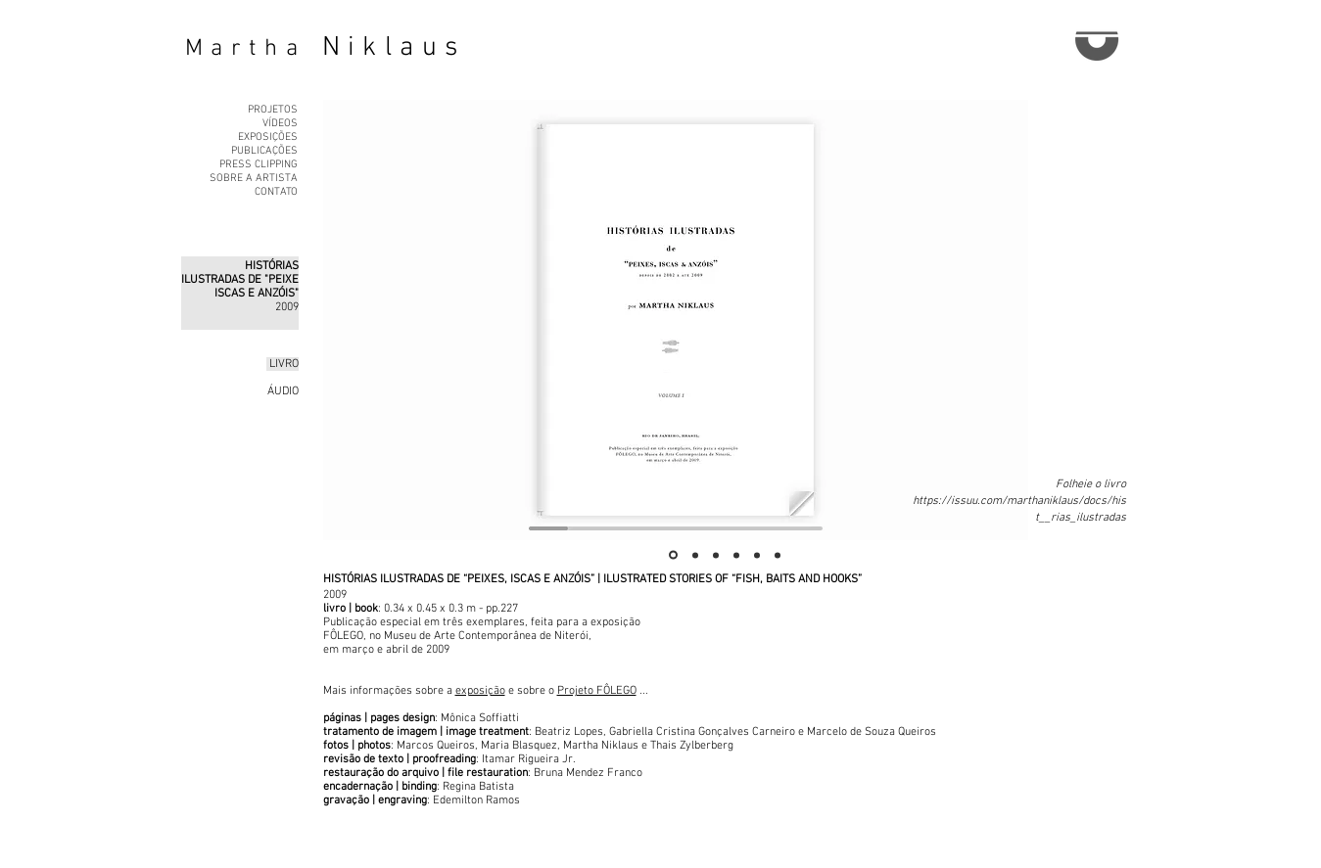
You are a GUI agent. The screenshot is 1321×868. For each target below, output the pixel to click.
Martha (246, 49)
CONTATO (276, 192)
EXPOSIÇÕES (268, 137)
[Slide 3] (716, 555)
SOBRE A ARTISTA (254, 178)
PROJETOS (273, 110)
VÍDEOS (280, 123)
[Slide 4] (736, 555)
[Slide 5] (757, 555)
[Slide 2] (695, 555)
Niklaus (394, 48)
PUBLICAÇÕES (264, 151)
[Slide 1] (673, 555)
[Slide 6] (777, 555)
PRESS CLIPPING (258, 164)
